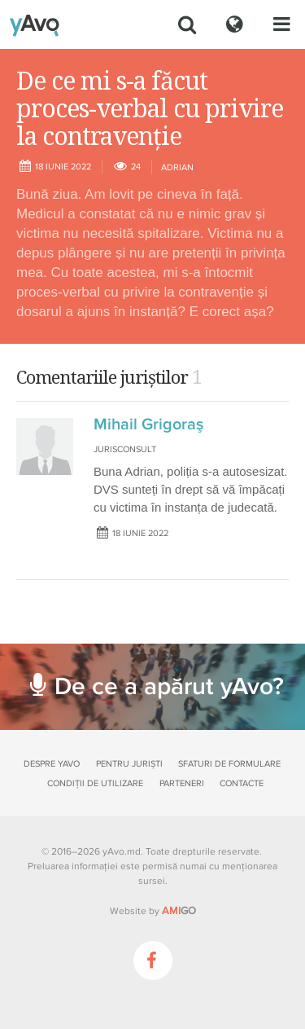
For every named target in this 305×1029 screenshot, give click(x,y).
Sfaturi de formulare (229, 764)
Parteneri (181, 783)
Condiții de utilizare (95, 783)
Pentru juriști (129, 764)
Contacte (242, 783)
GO (179, 910)
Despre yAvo (52, 764)
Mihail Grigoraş (148, 424)
